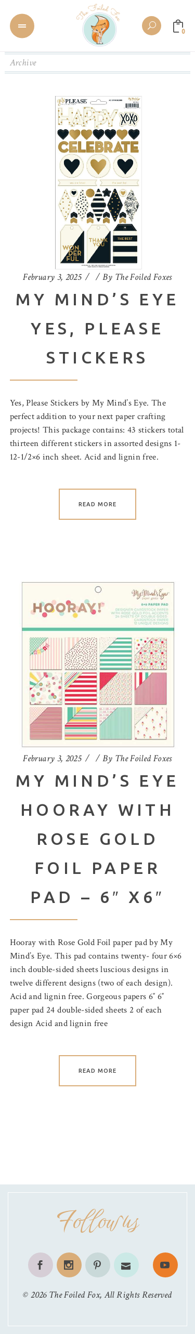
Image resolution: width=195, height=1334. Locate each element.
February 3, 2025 (52, 277)
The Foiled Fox (74, 1295)
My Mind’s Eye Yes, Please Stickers (97, 328)
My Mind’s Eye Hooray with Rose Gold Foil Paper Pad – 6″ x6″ (97, 838)
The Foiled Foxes (143, 277)
